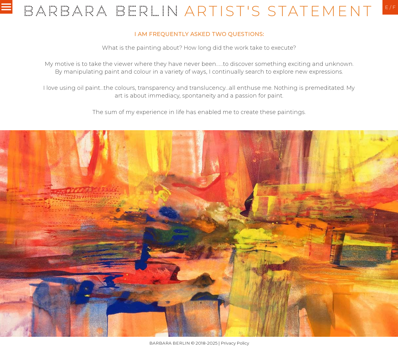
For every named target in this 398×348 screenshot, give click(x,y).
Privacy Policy (235, 343)
